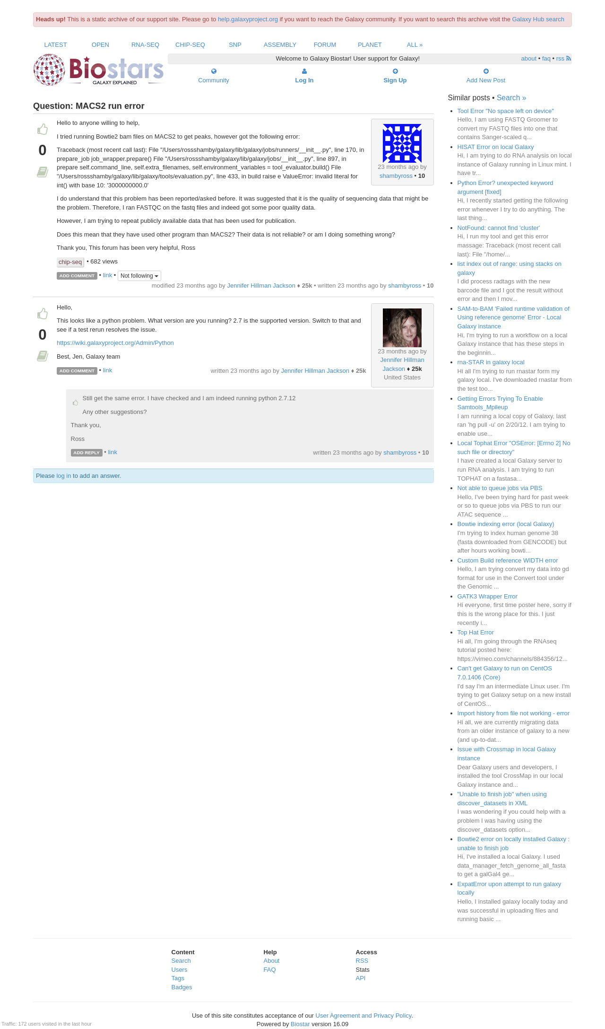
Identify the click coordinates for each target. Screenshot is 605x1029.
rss (563, 58)
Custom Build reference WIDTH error (508, 560)
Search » (511, 98)
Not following (139, 276)
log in (63, 475)
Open (100, 44)
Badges (182, 987)
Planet (370, 44)
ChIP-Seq (190, 44)
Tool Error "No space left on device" (506, 110)
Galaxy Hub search (538, 19)
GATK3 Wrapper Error (488, 596)
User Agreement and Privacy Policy (364, 1015)
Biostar (300, 1024)
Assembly (280, 44)
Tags (178, 978)
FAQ (270, 969)
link (107, 275)
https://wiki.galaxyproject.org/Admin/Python (115, 342)
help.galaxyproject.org (248, 19)
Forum (325, 44)
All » (415, 44)
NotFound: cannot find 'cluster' (499, 227)
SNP (235, 44)
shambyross (396, 175)
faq (546, 58)
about (529, 58)
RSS (362, 960)
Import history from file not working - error (514, 713)
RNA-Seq (145, 44)
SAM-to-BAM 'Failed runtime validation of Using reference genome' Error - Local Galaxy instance (514, 317)
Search (181, 960)
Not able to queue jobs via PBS (500, 488)
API (361, 978)
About (272, 960)
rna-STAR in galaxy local (491, 362)
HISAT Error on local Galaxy (496, 146)
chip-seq (70, 261)
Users (180, 969)
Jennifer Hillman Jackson (261, 285)
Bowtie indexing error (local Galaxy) (506, 524)
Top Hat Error (476, 632)
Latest (55, 44)
